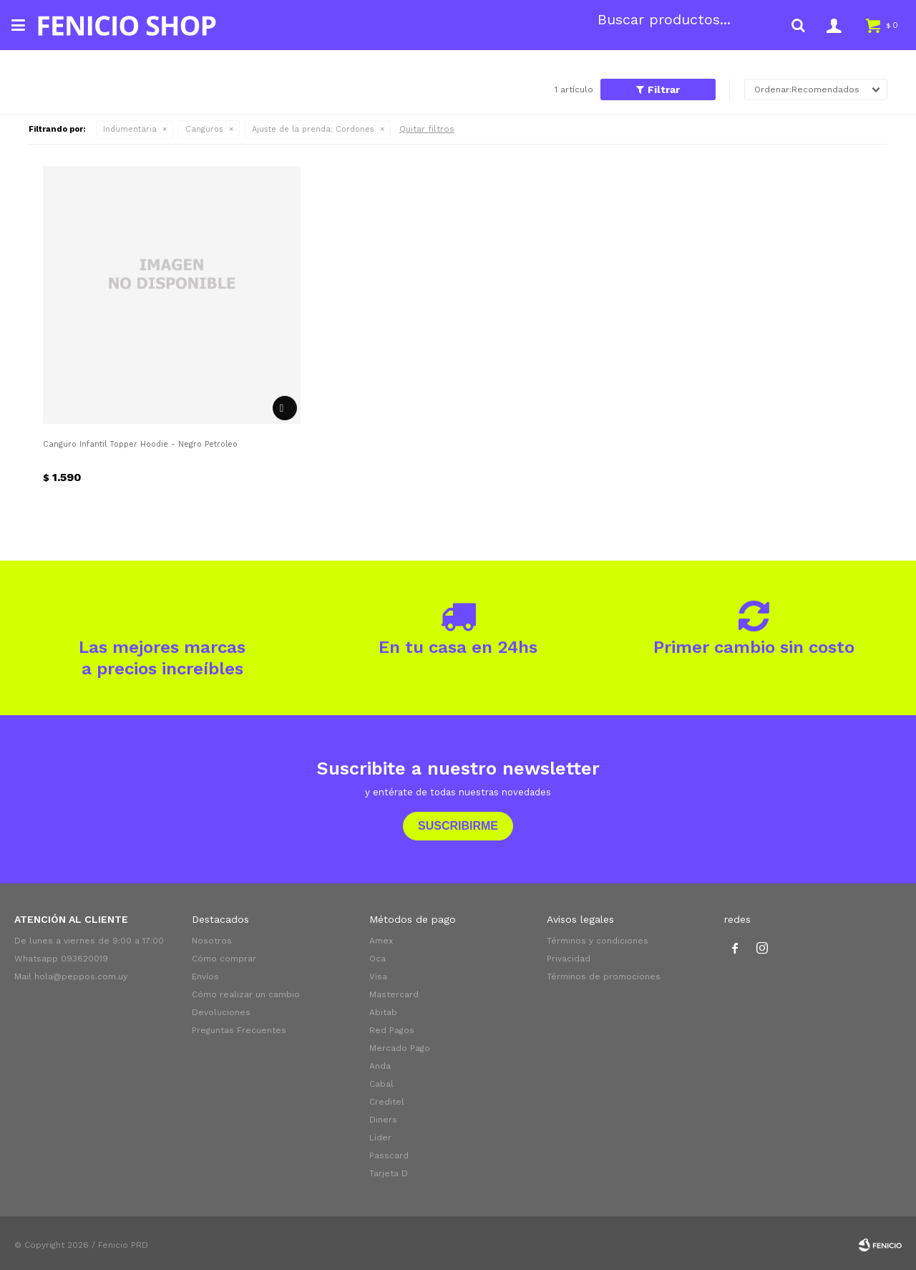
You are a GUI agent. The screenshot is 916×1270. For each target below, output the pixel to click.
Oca (377, 959)
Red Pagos (391, 1030)
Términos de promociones (604, 976)
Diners (383, 1120)
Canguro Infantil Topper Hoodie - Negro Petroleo (140, 444)
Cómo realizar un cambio (246, 994)
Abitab (383, 1012)
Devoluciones (221, 1012)
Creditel (386, 1102)
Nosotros (212, 941)
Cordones (313, 129)
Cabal (381, 1084)
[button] (798, 25)
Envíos (205, 976)
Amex (381, 941)
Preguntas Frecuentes (239, 1030)
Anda (380, 1066)
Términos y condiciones (597, 941)
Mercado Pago (399, 1048)
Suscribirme (458, 826)
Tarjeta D (388, 1173)
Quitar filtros (426, 129)
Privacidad (568, 959)
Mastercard (394, 994)
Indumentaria (130, 129)
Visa (378, 976)
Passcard (389, 1155)
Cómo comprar (224, 959)
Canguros (204, 129)
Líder (380, 1138)
